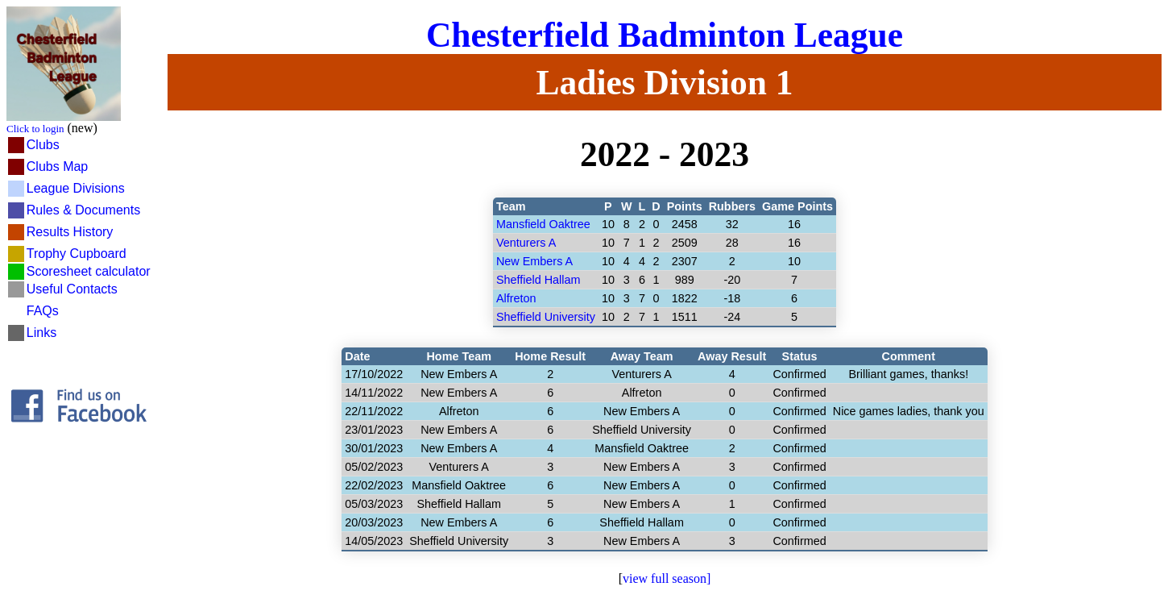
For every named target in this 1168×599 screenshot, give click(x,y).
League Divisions (76, 188)
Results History (70, 232)
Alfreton (516, 298)
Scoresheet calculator (89, 271)
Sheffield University (545, 316)
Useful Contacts (72, 289)
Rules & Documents (83, 210)
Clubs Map (57, 166)
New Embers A (534, 261)
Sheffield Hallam (538, 279)
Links (41, 332)
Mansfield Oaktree (543, 224)
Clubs (43, 145)
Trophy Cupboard (76, 253)
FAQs (43, 311)
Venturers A (526, 242)
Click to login (35, 129)
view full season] (666, 578)
